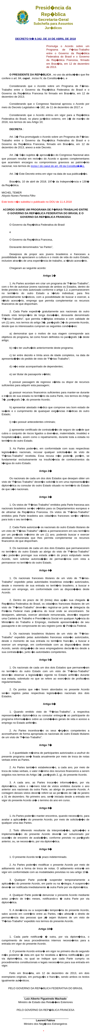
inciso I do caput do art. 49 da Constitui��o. (58, 166)
